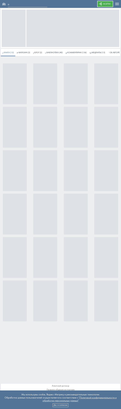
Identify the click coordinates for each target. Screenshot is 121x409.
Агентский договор (60, 386)
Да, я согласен (60, 405)
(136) (76, 53)
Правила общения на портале (61, 390)
